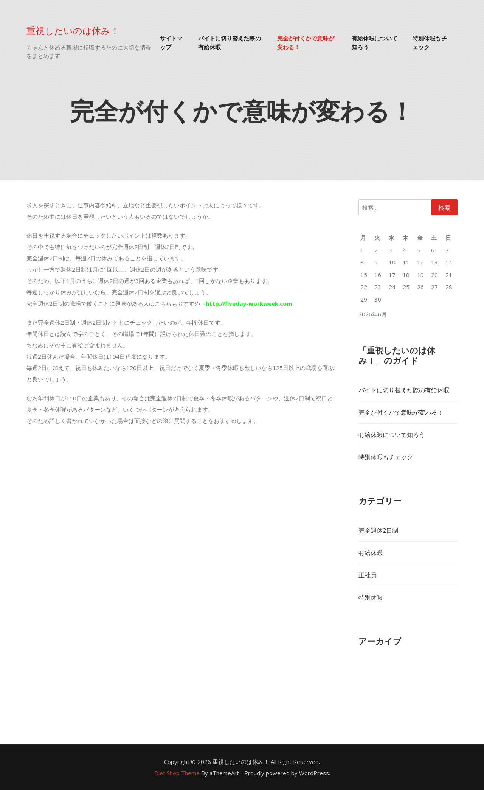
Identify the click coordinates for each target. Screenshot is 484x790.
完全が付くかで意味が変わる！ (305, 42)
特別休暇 (370, 597)
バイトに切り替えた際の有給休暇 (229, 42)
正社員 (367, 575)
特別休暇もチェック (430, 42)
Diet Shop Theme (177, 773)
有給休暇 (370, 553)
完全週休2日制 (378, 530)
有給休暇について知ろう (374, 42)
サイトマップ (171, 42)
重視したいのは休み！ (72, 30)
